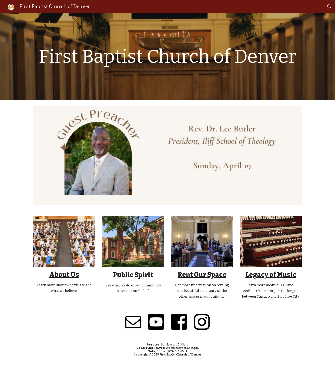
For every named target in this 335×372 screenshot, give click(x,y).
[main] (167, 56)
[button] (329, 6)
